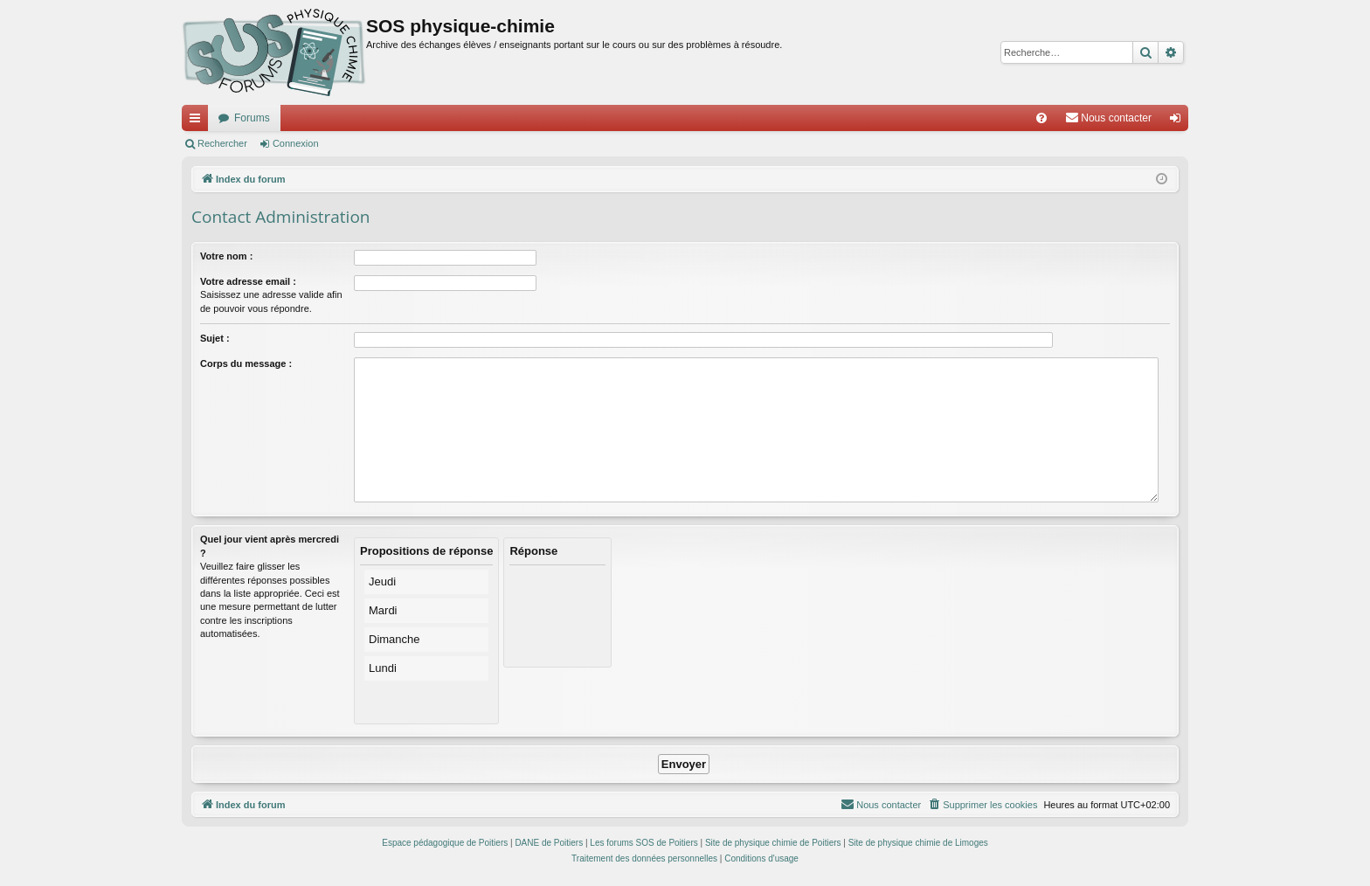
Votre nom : (226, 256)
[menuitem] (1041, 118)
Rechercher (222, 143)
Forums (252, 118)
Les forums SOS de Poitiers (643, 843)
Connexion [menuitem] (1179, 121)
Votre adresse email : (248, 281)
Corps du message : (246, 363)
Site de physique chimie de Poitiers (773, 843)
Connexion (296, 143)
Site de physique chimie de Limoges (918, 843)
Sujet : (215, 338)
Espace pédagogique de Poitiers (445, 843)
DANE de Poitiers (549, 843)
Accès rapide (198, 121)
